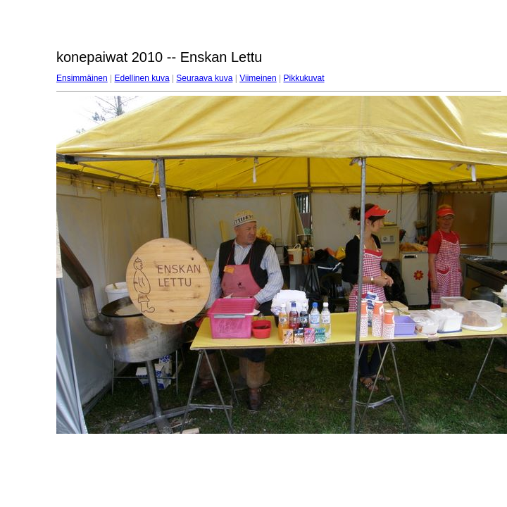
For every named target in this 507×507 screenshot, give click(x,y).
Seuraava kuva (204, 78)
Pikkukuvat (304, 78)
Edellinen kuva (142, 78)
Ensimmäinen (82, 78)
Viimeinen (257, 78)
